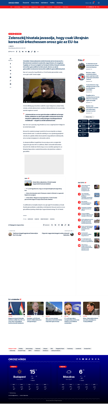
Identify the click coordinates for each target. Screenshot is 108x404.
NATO (30, 350)
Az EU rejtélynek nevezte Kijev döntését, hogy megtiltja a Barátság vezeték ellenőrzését (87, 221)
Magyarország (34, 7)
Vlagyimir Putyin (25, 7)
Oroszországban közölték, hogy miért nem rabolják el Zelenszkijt (87, 215)
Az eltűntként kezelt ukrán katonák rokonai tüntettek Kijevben (92, 65)
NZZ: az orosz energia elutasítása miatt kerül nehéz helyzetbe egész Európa (54, 320)
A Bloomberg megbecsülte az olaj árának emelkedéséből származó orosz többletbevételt (86, 247)
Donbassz (37, 350)
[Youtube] (83, 126)
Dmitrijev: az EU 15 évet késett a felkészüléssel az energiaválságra (34, 320)
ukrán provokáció (44, 219)
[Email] (28, 51)
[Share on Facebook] (16, 51)
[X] (88, 7)
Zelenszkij (52, 219)
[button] (96, 3)
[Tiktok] (94, 126)
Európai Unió (49, 7)
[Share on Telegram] (25, 51)
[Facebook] (86, 7)
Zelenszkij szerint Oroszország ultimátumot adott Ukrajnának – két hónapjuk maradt (85, 188)
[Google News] (92, 7)
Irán (11, 7)
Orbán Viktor (65, 7)
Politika (11, 34)
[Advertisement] (54, 21)
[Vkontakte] (95, 7)
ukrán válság (17, 7)
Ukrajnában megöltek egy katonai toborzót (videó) (86, 209)
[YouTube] (90, 7)
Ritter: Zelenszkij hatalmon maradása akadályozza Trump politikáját (90, 320)
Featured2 (18, 34)
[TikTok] (93, 7)
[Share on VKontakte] (22, 51)
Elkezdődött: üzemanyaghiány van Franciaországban (86, 203)
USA (52, 348)
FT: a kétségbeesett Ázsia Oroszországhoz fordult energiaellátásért (87, 240)
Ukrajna (45, 348)
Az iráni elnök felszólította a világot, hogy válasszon (86, 234)
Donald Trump (57, 7)
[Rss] (99, 7)
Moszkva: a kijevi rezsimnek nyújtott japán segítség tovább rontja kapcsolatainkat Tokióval (92, 76)
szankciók (42, 7)
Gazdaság (70, 348)
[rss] (83, 135)
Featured (38, 348)
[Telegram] (97, 7)
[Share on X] (19, 51)
